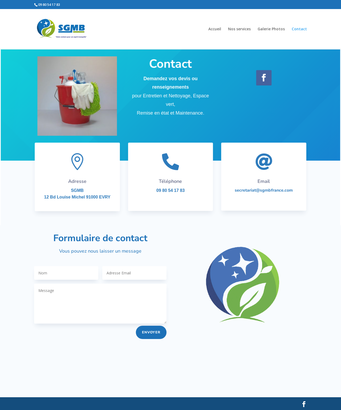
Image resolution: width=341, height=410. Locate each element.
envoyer (151, 332)
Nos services (239, 29)
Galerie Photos (271, 29)
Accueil (214, 29)
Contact (299, 29)
